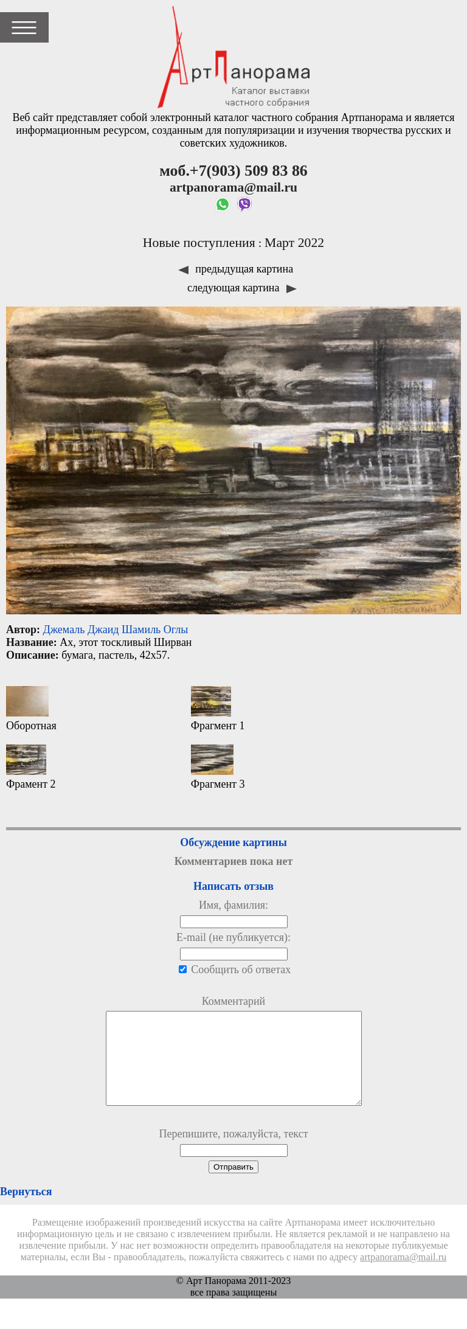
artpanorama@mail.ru (403, 1275)
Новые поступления (199, 242)
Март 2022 (294, 242)
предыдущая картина (235, 269)
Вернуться (26, 1210)
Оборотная (31, 709)
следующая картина (242, 288)
